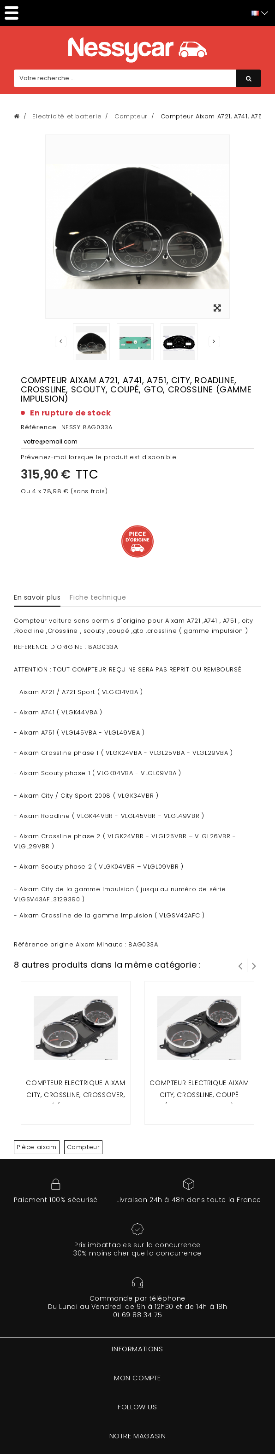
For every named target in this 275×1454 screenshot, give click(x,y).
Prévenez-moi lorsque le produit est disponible (99, 457)
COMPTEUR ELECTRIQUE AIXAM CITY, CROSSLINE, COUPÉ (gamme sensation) (199, 1094)
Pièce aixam (37, 1147)
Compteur (83, 1147)
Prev (240, 965)
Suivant (214, 341)
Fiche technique (98, 597)
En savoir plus (37, 597)
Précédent (61, 341)
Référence (39, 427)
